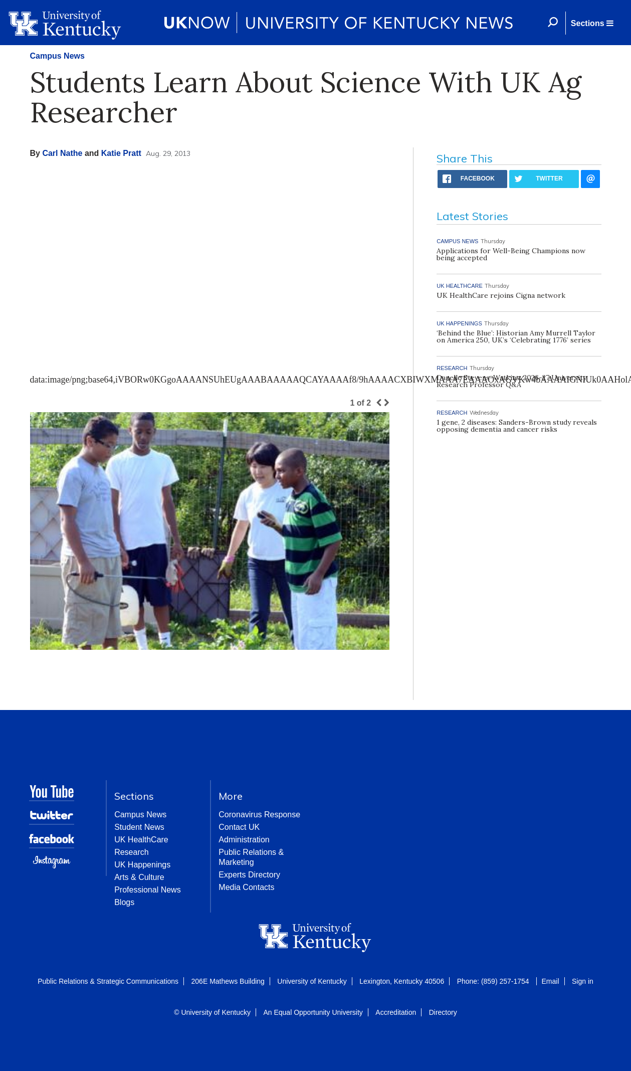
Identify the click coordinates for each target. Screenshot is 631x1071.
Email (550, 981)
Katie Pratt (121, 153)
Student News (139, 827)
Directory (443, 1012)
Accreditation (395, 1012)
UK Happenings (142, 864)
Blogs (124, 902)
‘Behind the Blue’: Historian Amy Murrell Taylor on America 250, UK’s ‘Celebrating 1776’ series (516, 336)
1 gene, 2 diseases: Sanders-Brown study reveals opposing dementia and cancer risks (517, 426)
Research (131, 852)
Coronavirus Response (259, 814)
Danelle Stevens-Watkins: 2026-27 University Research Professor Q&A (511, 381)
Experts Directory (249, 874)
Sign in (582, 981)
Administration (244, 839)
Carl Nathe (62, 153)
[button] (591, 23)
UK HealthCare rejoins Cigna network (501, 295)
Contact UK (239, 827)
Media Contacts (246, 887)
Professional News (147, 889)
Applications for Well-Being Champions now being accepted (511, 254)
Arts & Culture (139, 877)
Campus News (57, 56)
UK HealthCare (141, 839)
